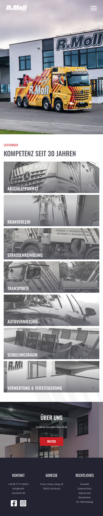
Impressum (84, 493)
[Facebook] (13, 503)
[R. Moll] (17, 8)
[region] (51, 67)
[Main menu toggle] (92, 8)
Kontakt (84, 484)
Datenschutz (84, 488)
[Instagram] (23, 503)
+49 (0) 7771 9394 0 (18, 484)
